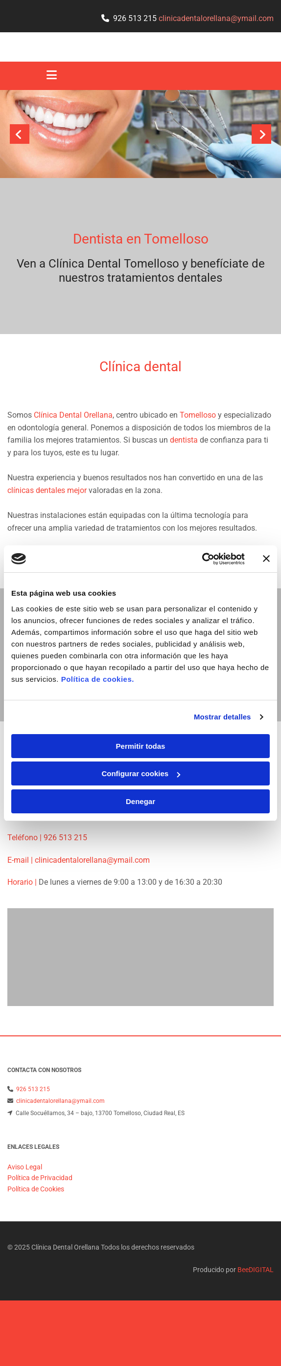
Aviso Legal (24, 1202)
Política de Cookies (35, 1224)
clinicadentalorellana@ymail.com (91, 871)
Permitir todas (140, 746)
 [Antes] (19, 134)
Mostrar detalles (222, 717)
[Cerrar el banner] (266, 558)
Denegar (140, 801)
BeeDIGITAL (255, 1305)
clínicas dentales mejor (47, 490)
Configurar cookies (140, 773)
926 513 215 (135, 18)
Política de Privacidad (39, 1213)
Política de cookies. (97, 679)
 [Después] (261, 134)
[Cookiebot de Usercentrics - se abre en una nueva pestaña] (202, 559)
